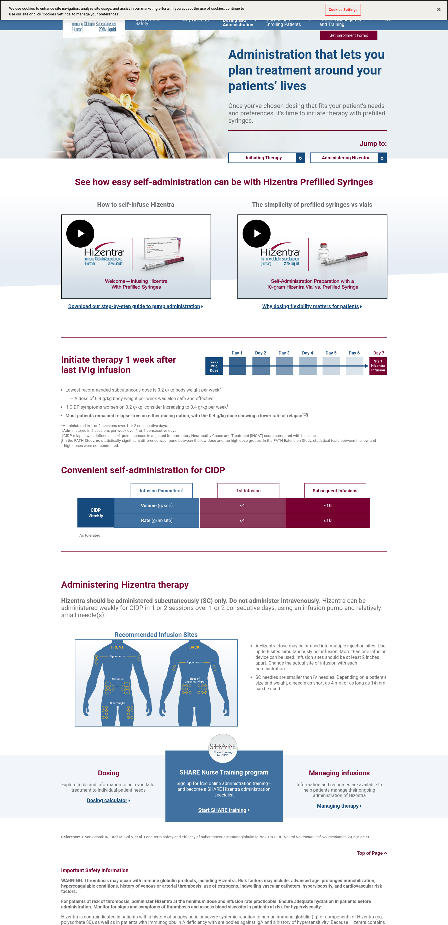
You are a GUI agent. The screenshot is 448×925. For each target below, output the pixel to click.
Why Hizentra (198, 20)
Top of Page (372, 853)
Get (348, 35)
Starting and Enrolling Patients (288, 22)
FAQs (386, 19)
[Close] (439, 9)
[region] (224, 10)
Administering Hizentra (345, 157)
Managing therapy (338, 806)
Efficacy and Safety (154, 21)
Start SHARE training (224, 810)
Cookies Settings (343, 9)
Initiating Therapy (264, 157)
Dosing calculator (107, 800)
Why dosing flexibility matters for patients (310, 306)
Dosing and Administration (240, 22)
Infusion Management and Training (345, 22)
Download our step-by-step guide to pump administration (134, 306)
